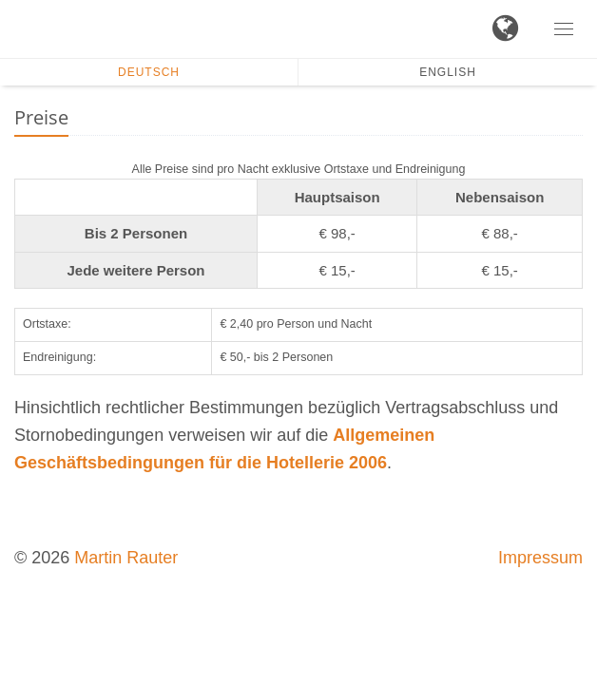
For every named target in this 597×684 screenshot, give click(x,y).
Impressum (540, 557)
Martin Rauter (126, 557)
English (448, 72)
